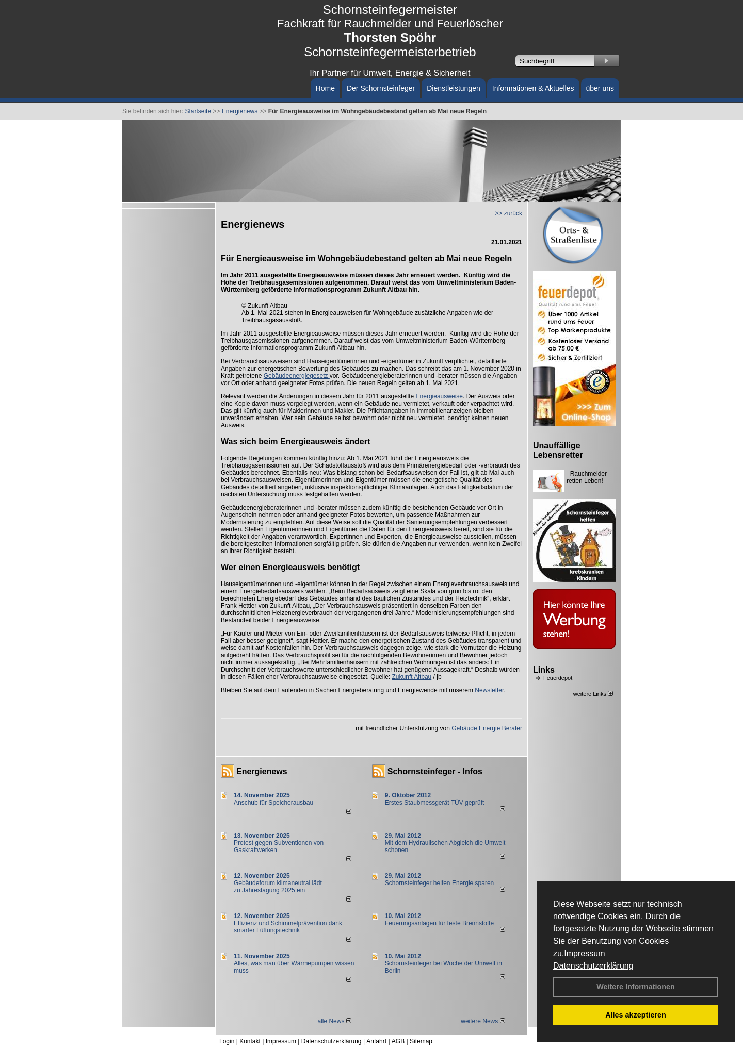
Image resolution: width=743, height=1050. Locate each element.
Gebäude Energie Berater (486, 728)
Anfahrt (376, 1041)
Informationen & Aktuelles (533, 88)
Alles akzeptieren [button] (635, 1015)
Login (226, 1041)
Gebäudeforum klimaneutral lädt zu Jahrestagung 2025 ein (278, 886)
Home (325, 88)
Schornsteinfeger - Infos (434, 771)
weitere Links (593, 694)
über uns (600, 88)
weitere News (483, 1021)
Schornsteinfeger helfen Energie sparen (439, 883)
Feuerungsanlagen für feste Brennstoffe (439, 923)
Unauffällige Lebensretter (558, 450)
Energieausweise (439, 396)
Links (544, 669)
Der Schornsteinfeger (381, 88)
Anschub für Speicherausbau (273, 802)
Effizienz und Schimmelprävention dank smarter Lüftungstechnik (288, 927)
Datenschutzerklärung (593, 965)
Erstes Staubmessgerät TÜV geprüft (434, 802)
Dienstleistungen (453, 88)
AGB (398, 1041)
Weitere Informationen (635, 986)
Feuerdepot (557, 678)
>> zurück (508, 213)
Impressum (584, 953)
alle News (334, 1021)
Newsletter (489, 690)
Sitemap (421, 1041)
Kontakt (250, 1041)
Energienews (261, 771)
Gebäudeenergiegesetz (297, 375)
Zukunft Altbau (412, 676)
